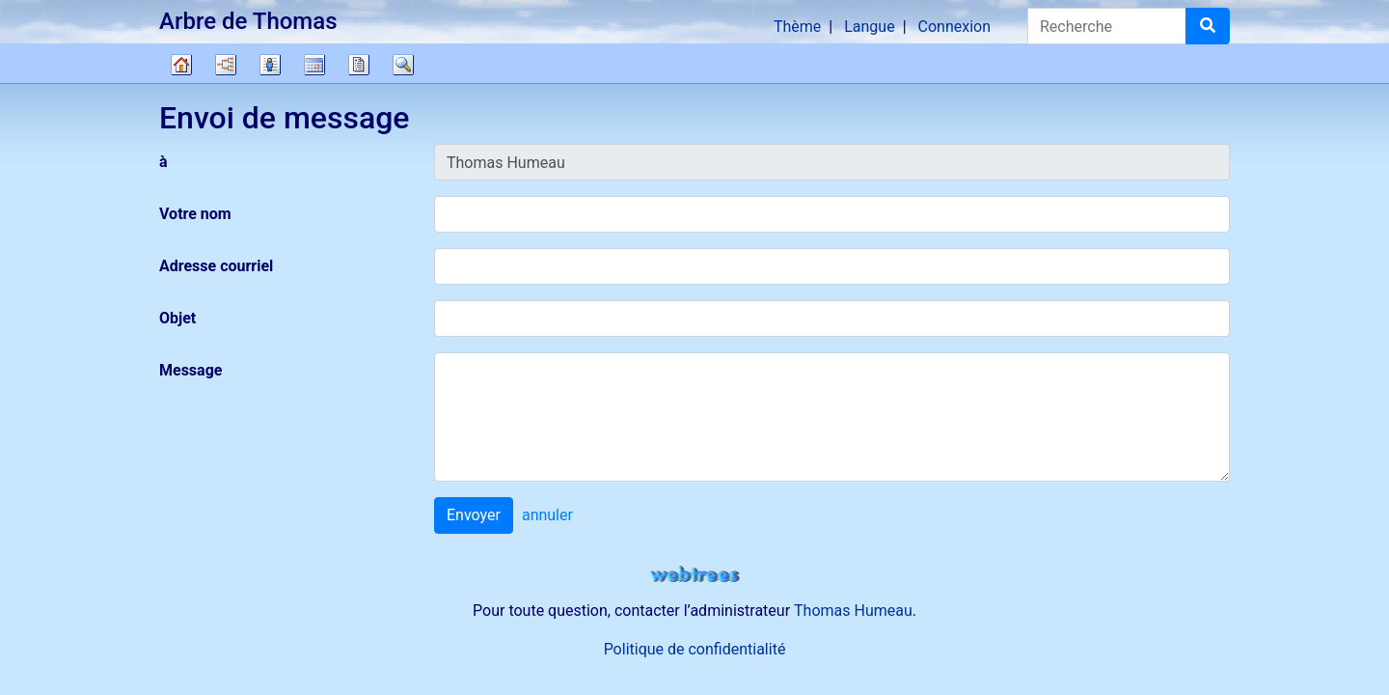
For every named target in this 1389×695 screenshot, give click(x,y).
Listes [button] (270, 64)
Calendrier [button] (314, 64)
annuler (547, 515)
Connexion (954, 26)
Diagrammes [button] (225, 64)
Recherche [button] (403, 64)
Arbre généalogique (181, 64)
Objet (177, 318)
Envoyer (474, 515)
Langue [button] (869, 26)
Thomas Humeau (853, 610)
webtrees (694, 575)
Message (190, 370)
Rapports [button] (358, 64)
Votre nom (195, 214)
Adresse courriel (216, 266)
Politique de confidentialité (695, 649)
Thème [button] (797, 26)
